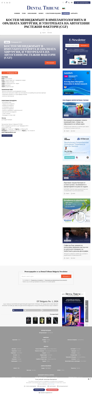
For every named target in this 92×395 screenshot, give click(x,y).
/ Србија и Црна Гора (46, 359)
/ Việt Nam (31, 370)
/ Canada (46, 339)
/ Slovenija (16, 359)
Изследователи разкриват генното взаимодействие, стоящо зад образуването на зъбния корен (75, 122)
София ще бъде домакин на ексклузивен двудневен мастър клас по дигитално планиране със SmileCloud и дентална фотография (76, 248)
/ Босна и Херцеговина (46, 348)
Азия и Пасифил (46, 366)
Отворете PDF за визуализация (49, 310)
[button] (46, 392)
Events (48, 29)
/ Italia (16, 355)
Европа (46, 346)
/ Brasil (16, 339)
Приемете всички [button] (39, 389)
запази (50, 32)
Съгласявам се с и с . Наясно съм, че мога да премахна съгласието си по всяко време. (77, 51)
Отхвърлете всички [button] (52, 389)
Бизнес (41, 13)
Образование (32, 13)
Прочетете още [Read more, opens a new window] (51, 384)
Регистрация (50, 63)
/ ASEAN (60, 370)
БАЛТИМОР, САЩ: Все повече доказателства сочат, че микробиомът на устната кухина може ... (76, 189)
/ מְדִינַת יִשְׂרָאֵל (16, 377)
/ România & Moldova (75, 357)
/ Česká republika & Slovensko (46, 350)
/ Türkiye (46, 361)
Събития (66, 13)
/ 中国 (16, 368)
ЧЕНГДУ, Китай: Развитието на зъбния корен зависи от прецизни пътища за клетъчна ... (76, 127)
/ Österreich (16, 348)
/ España (75, 359)
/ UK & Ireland (75, 361)
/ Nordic (75, 355)
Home (44, 29)
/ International (46, 332)
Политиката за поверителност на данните (76, 50)
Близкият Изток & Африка (46, 375)
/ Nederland (46, 355)
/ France (75, 350)
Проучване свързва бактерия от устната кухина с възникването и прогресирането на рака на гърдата (76, 184)
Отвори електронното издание (32, 310)
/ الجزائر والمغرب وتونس (46, 377)
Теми (24, 13)
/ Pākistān (75, 368)
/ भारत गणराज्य (46, 368)
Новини (17, 13)
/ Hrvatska (16, 350)
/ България (75, 348)
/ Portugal (46, 357)
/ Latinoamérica (76, 339)
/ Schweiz (16, 361)
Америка (46, 337)
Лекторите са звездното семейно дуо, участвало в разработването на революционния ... (76, 254)
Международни (46, 330)
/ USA (46, 341)
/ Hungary (75, 352)
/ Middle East (76, 377)
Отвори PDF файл (18, 310)
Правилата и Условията (79, 49)
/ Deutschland (16, 352)
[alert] (46, 386)
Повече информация (7, 135)
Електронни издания (53, 13)
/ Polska (16, 357)
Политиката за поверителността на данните (56, 280)
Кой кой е (74, 13)
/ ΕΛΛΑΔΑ (46, 352)
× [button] (90, 379)
